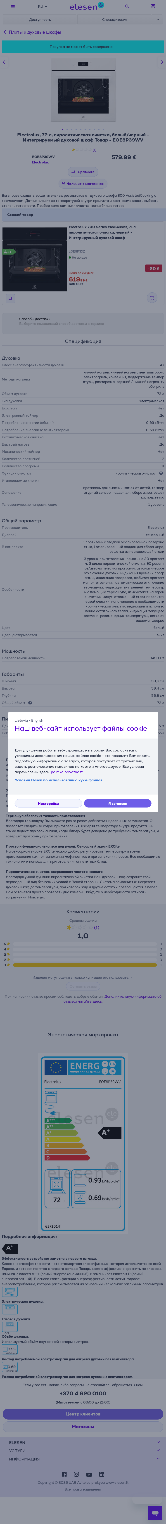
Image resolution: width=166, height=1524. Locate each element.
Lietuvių (21, 720)
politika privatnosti (67, 772)
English (37, 720)
